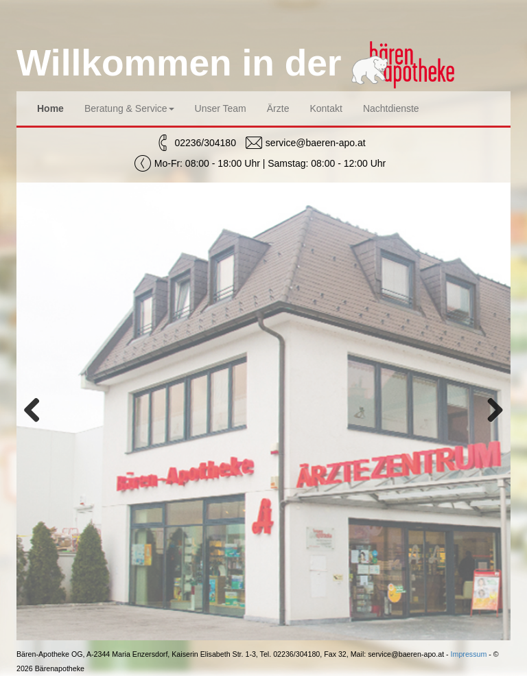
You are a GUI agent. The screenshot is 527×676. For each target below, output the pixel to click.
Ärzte (278, 108)
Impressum (469, 654)
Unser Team (220, 108)
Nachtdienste (391, 108)
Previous (37, 411)
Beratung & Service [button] (129, 108)
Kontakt (325, 108)
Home (50, 108)
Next (490, 411)
